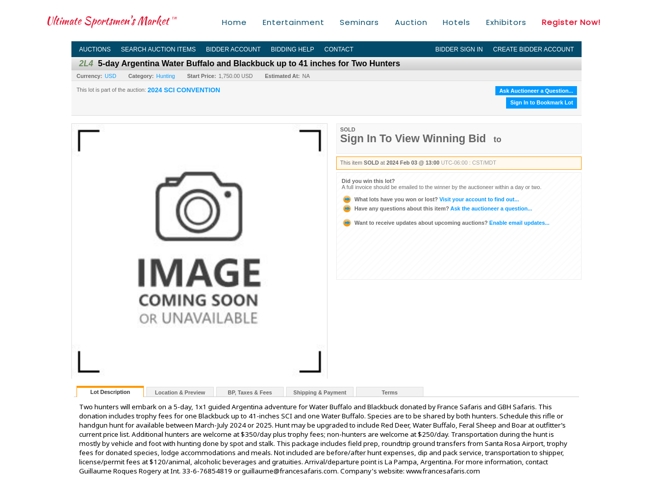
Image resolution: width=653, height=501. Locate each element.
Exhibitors (506, 22)
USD (110, 76)
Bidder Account (233, 49)
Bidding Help (292, 49)
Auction (411, 22)
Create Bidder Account (533, 49)
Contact (339, 49)
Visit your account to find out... (430, 199)
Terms (389, 392)
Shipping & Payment (319, 392)
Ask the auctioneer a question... (437, 208)
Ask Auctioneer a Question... (536, 91)
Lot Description (110, 392)
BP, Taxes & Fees (250, 392)
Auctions (95, 49)
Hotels (456, 22)
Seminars (359, 22)
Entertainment (293, 22)
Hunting (165, 76)
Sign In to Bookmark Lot (541, 102)
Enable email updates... (445, 223)
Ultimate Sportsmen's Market (111, 20)
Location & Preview (180, 392)
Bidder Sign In (459, 49)
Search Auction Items (158, 49)
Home (234, 22)
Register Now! (571, 22)
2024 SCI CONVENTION (183, 90)
